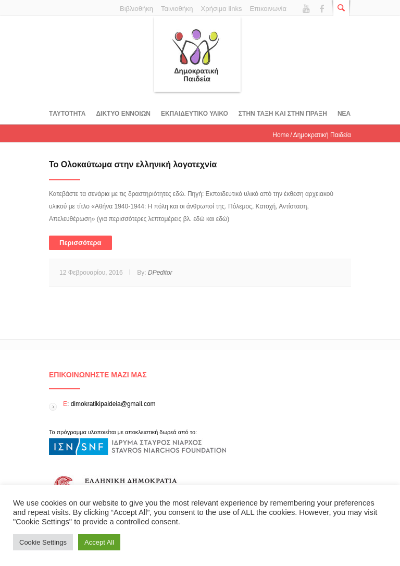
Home (280, 135)
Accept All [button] (99, 542)
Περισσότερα (80, 243)
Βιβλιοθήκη (136, 9)
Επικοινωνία (267, 9)
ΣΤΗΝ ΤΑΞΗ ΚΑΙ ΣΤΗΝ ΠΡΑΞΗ (283, 113)
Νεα (344, 113)
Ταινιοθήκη (177, 9)
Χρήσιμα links (221, 9)
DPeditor (160, 272)
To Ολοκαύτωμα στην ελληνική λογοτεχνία (133, 164)
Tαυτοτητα (67, 113)
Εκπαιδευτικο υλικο (194, 113)
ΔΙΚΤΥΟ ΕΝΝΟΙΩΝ (123, 113)
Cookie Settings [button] (43, 542)
